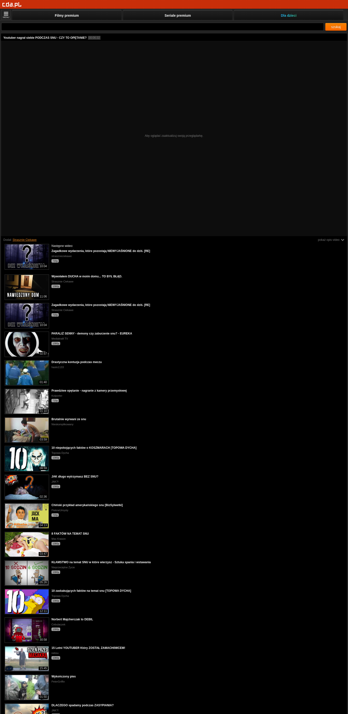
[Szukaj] (162, 27)
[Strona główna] (12, 5)
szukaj (336, 27)
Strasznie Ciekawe (24, 240)
